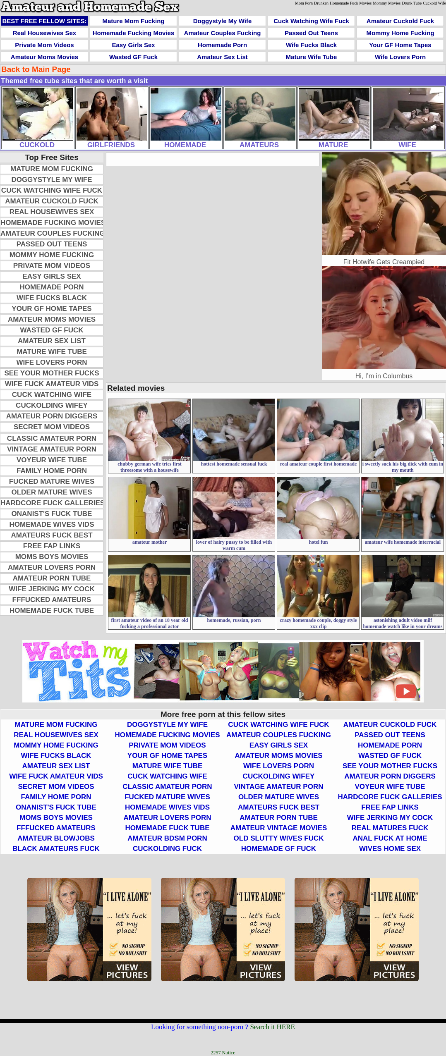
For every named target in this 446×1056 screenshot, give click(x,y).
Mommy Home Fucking (400, 32)
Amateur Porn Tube (52, 578)
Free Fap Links (52, 546)
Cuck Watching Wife (51, 395)
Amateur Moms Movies (44, 56)
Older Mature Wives (51, 492)
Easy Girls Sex (133, 44)
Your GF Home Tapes (400, 44)
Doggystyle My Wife (222, 20)
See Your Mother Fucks (51, 373)
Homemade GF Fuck (278, 849)
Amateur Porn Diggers (52, 416)
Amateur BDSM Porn (167, 838)
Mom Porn (304, 3)
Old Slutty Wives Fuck (279, 838)
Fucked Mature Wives (52, 481)
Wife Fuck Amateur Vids (52, 384)
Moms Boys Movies (52, 557)
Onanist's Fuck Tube (52, 514)
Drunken (321, 3)
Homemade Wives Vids (52, 524)
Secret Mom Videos (52, 427)
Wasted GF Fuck (133, 56)
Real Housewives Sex (44, 32)
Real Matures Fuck (390, 828)
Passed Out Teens (311, 32)
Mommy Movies (386, 3)
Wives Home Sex (390, 849)
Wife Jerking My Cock (51, 589)
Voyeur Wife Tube (52, 460)
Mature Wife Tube (311, 56)
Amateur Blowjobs (56, 838)
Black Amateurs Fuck (56, 849)
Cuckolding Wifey (52, 405)
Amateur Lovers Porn (52, 567)
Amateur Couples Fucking (222, 32)
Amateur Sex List (222, 56)
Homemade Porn (222, 44)
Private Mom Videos (44, 44)
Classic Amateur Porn (51, 438)
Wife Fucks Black (311, 44)
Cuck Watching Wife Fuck (311, 20)
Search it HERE (272, 1027)
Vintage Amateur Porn (51, 449)
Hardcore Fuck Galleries (52, 503)
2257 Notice (223, 1053)
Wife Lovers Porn (400, 56)
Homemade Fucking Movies (134, 32)
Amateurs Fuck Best (51, 535)
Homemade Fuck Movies (351, 3)
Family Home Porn (52, 471)
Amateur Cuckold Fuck (400, 20)
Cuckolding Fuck (167, 849)
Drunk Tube (412, 3)
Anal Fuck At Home (389, 838)
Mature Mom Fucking (133, 20)
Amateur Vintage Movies (278, 828)
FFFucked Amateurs (51, 600)
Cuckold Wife (434, 3)
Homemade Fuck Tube (52, 610)
